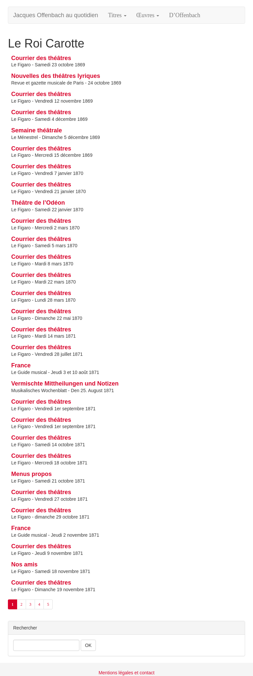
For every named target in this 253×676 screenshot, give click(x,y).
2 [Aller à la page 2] (21, 604)
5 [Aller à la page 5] (48, 604)
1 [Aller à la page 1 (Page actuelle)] (13, 604)
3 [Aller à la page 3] (30, 604)
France (21, 365)
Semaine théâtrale (36, 130)
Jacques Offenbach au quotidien (55, 15)
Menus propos (31, 474)
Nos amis (24, 564)
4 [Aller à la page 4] (39, 604)
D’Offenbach (184, 15)
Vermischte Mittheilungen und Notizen (65, 383)
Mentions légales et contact (126, 672)
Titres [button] (117, 15)
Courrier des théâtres (41, 58)
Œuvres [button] (147, 15)
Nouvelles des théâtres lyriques (55, 76)
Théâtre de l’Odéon (38, 202)
